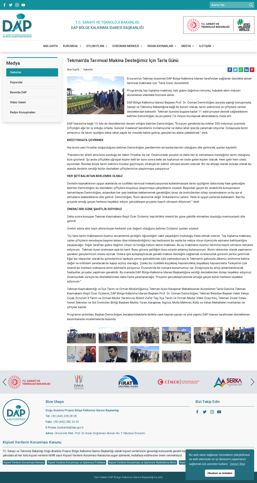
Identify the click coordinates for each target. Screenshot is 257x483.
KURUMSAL (70, 46)
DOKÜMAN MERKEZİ (125, 46)
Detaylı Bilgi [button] (237, 463)
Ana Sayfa (73, 69)
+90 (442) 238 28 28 (63, 416)
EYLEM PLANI (95, 46)
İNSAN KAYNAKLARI (160, 46)
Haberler (88, 69)
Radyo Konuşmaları (22, 112)
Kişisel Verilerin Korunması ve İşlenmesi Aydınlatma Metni (142, 462)
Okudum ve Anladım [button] (219, 473)
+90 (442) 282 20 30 (66, 421)
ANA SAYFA (50, 46)
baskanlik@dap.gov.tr (70, 427)
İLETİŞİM (205, 46)
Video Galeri (18, 102)
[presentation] (4, 382)
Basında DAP (18, 92)
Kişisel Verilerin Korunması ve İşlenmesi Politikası (76, 462)
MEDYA (186, 46)
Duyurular (16, 82)
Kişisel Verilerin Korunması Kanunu (24, 462)
